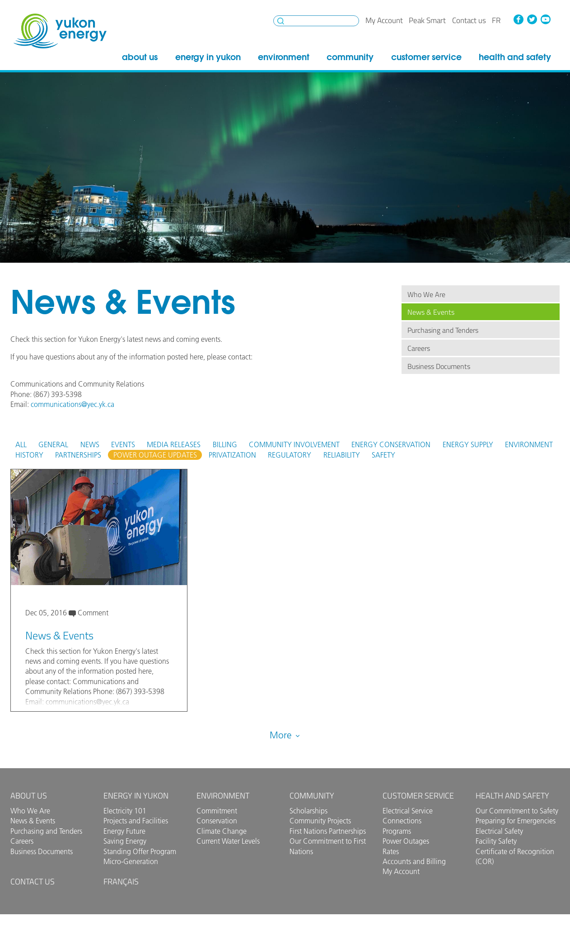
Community (350, 57)
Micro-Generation (130, 861)
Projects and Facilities (135, 820)
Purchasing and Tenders (442, 330)
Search (280, 21)
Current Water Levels (228, 841)
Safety (383, 454)
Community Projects (320, 820)
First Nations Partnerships (328, 831)
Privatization (232, 454)
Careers (418, 348)
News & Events (430, 312)
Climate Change (221, 831)
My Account (384, 20)
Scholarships (308, 810)
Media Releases (174, 444)
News (89, 444)
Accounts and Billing (414, 861)
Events (123, 444)
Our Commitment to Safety (517, 810)
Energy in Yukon (208, 57)
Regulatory (289, 454)
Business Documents (438, 366)
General (53, 444)
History (29, 454)
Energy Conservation (390, 444)
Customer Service (426, 57)
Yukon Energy (60, 31)
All (21, 444)
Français (121, 881)
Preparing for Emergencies (516, 820)
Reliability (341, 454)
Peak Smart (427, 20)
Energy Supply (468, 444)
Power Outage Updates (155, 454)
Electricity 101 (124, 810)
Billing (225, 444)
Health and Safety (515, 57)
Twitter (532, 19)
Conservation (216, 820)
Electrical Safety (499, 831)
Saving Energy (124, 841)
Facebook (518, 19)
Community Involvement (294, 444)
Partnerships (78, 454)
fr (496, 20)
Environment (283, 57)
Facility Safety (496, 841)
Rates (391, 851)
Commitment (216, 810)
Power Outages (406, 841)
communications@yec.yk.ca (72, 404)
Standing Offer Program (139, 851)
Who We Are (426, 294)
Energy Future (124, 831)
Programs (397, 831)
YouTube (545, 19)
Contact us (469, 20)
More (285, 734)
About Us (140, 57)
